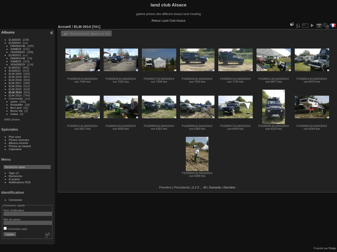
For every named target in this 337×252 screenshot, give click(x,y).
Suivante (215, 187)
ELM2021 (15, 70)
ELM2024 (15, 42)
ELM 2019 (15, 76)
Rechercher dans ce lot (89, 33)
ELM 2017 (15, 82)
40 (205, 187)
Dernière (229, 187)
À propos (14, 179)
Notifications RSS (20, 182)
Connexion (15, 199)
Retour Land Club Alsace (169, 20)
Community (16, 98)
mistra (14, 113)
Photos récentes (19, 139)
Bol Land (16, 107)
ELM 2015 (15, 89)
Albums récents (18, 142)
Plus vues (15, 136)
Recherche (15, 176)
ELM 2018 (15, 79)
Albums (8, 32)
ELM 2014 (15, 92)
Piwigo (332, 248)
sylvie (14, 101)
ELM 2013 (15, 95)
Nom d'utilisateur (14, 210)
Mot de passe (12, 219)
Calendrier (15, 149)
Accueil (64, 27)
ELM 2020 (15, 73)
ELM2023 (15, 55)
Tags (12, 172)
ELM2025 (15, 39)
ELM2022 (15, 67)
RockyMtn (17, 104)
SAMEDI (16, 48)
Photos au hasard (20, 146)
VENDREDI (18, 52)
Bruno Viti (17, 110)
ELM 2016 (15, 86)
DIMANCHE (18, 45)
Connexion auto (15, 228)
